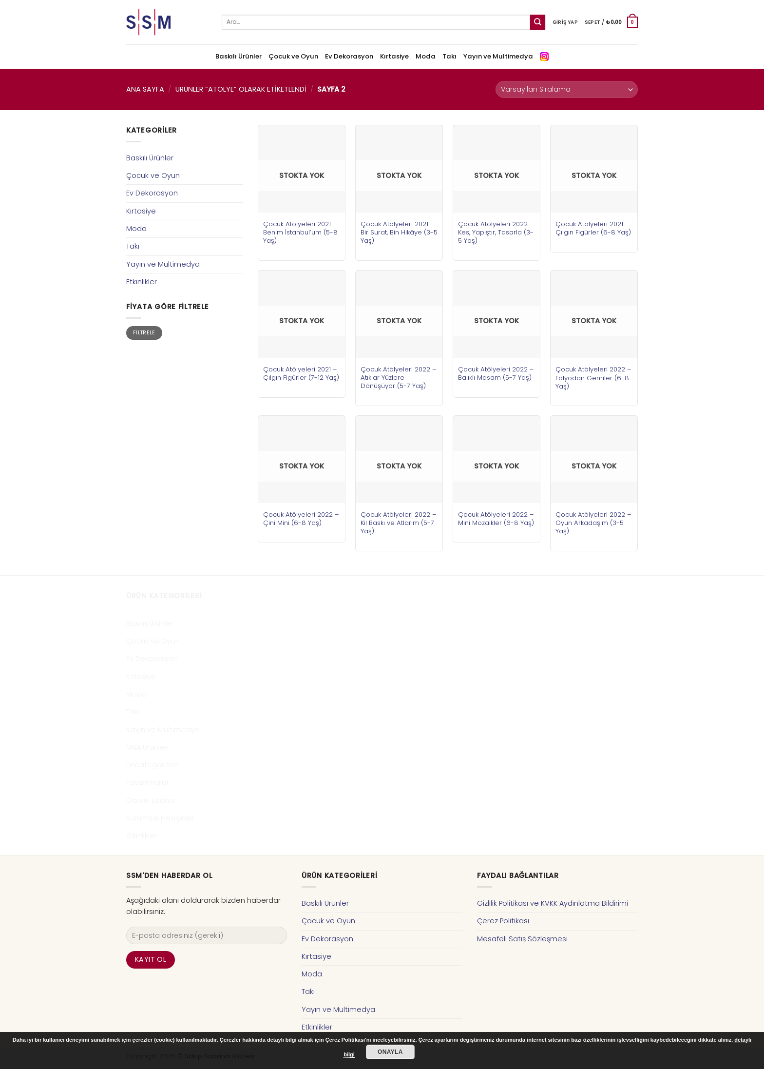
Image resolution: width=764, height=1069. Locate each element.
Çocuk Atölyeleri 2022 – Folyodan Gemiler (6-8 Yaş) (593, 377)
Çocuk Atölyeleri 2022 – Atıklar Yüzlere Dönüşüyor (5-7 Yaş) (399, 377)
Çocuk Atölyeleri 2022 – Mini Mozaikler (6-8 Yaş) (496, 518)
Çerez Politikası (503, 921)
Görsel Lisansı (150, 800)
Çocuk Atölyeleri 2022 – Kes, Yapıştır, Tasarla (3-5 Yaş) (496, 232)
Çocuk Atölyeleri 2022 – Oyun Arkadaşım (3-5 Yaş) (593, 522)
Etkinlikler (141, 282)
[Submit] (537, 22)
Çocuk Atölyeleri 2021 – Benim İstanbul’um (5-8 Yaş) (300, 232)
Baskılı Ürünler (238, 56)
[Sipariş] (567, 89)
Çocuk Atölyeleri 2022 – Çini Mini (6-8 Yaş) (301, 518)
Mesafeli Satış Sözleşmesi (522, 939)
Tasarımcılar (147, 782)
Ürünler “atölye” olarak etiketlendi (240, 89)
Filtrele (144, 332)
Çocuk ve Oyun (293, 56)
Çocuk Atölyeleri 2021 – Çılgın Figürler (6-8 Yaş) (593, 228)
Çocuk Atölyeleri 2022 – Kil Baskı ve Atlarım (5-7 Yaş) (399, 522)
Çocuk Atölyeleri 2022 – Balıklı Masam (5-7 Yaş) (496, 373)
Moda (426, 56)
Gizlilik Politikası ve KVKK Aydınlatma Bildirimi (552, 903)
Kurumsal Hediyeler (160, 818)
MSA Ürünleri (147, 747)
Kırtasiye (394, 56)
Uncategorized (152, 765)
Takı (449, 56)
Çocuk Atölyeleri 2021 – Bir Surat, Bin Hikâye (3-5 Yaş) (399, 232)
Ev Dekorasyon (349, 56)
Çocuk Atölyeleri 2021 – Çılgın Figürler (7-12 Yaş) (301, 373)
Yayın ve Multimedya (498, 56)
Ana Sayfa (145, 89)
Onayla (390, 1052)
